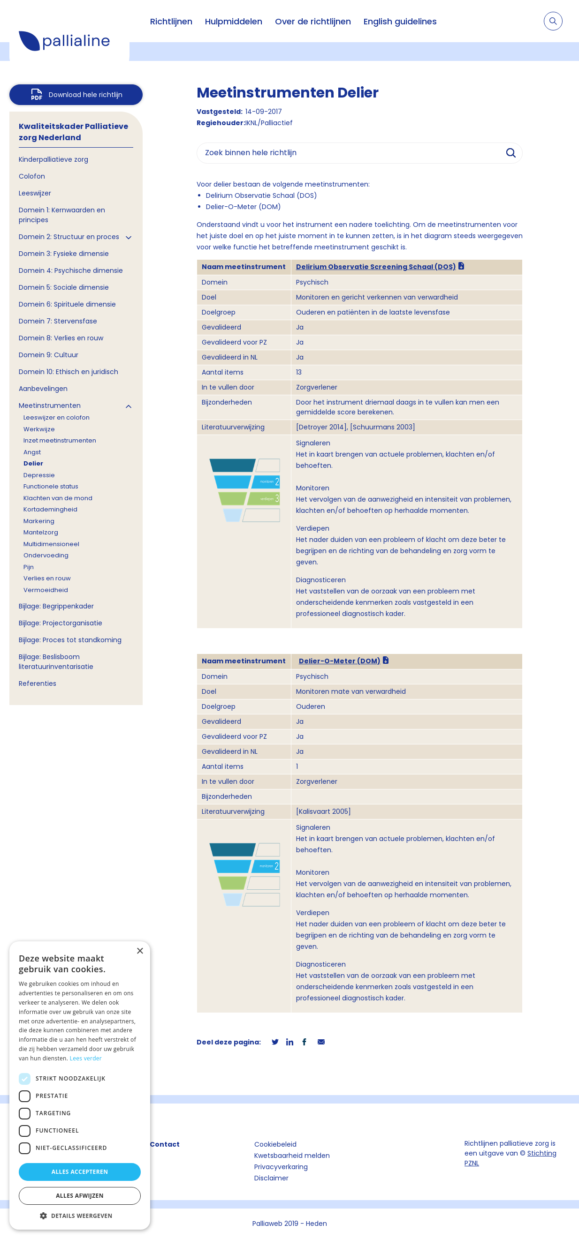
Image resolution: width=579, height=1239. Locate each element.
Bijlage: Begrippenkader (56, 606)
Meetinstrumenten (50, 405)
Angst (32, 452)
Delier (33, 463)
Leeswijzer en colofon (56, 417)
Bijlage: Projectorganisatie (60, 623)
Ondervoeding (46, 555)
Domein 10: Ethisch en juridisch (68, 371)
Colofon (32, 176)
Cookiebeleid (275, 1144)
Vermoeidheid (45, 590)
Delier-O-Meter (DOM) (340, 661)
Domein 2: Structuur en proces (69, 236)
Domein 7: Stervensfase (58, 321)
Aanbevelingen (43, 388)
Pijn (28, 567)
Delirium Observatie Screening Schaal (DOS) (376, 266)
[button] (80, 1215)
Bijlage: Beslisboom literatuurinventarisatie (56, 661)
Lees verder (86, 1058)
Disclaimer (271, 1178)
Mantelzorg (40, 532)
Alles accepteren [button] (80, 1172)
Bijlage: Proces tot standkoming (70, 640)
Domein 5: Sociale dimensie (64, 287)
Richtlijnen (171, 21)
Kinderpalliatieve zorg (53, 159)
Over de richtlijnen (313, 21)
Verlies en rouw (47, 578)
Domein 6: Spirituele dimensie (67, 304)
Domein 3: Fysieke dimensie (64, 253)
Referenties (37, 683)
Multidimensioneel (51, 544)
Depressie (39, 475)
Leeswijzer (35, 193)
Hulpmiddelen (233, 21)
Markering (38, 521)
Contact (165, 1144)
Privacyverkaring (281, 1166)
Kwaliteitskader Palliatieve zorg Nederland (73, 132)
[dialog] (79, 1085)
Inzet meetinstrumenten (59, 440)
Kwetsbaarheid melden (292, 1155)
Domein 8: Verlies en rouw (61, 338)
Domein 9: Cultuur (48, 355)
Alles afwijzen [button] (80, 1196)
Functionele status (50, 486)
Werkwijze (39, 429)
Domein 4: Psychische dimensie (71, 270)
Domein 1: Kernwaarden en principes (62, 215)
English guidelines (400, 21)
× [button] (139, 951)
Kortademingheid (50, 509)
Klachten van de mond (57, 498)
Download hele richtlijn (85, 94)
